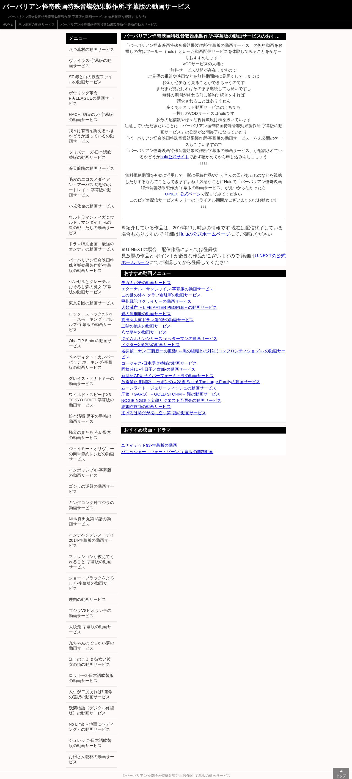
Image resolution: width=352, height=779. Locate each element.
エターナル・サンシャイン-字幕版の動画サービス (167, 289)
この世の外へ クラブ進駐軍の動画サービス (161, 295)
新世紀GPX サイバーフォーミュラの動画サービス (167, 375)
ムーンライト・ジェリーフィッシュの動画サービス (168, 388)
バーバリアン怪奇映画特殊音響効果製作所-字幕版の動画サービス (109, 24)
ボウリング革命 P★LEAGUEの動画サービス (91, 98)
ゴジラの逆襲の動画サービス (91, 489)
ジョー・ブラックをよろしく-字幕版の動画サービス (91, 583)
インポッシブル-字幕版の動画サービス (90, 473)
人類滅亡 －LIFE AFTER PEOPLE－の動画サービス (169, 307)
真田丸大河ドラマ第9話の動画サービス (157, 319)
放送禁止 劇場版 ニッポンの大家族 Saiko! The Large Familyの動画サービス (190, 381)
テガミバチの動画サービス (146, 282)
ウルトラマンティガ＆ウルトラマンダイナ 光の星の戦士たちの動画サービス (91, 225)
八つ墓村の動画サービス (36, 24)
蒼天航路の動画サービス (91, 168)
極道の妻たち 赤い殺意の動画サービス (90, 435)
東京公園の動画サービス (91, 303)
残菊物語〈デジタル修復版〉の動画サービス (91, 710)
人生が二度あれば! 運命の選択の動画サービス (90, 694)
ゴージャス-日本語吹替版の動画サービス (159, 363)
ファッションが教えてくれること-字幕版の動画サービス (91, 561)
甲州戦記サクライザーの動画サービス (156, 301)
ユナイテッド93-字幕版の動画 (149, 445)
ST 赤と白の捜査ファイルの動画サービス (90, 79)
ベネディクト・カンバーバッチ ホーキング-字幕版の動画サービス (91, 362)
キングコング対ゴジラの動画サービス (91, 505)
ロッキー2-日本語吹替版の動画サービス (91, 678)
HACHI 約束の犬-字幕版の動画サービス (91, 117)
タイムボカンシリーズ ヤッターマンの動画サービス (169, 338)
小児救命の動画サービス (91, 206)
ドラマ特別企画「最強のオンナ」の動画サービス (91, 246)
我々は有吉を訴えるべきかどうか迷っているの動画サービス (91, 135)
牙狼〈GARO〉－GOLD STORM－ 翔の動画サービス (170, 394)
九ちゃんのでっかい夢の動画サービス (91, 645)
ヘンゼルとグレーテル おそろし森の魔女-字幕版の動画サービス (90, 286)
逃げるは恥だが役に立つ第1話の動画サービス (163, 412)
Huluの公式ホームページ (204, 233)
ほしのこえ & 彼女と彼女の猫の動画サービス (90, 662)
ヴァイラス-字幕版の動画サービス (90, 63)
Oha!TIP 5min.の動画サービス (90, 343)
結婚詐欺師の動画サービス (146, 406)
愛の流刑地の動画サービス (146, 313)
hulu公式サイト (174, 156)
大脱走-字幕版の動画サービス (90, 629)
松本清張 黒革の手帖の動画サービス (90, 419)
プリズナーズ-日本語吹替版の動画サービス (90, 155)
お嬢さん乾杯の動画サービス (91, 759)
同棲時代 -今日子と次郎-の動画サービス (158, 369)
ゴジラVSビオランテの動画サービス (90, 613)
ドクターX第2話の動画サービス (150, 344)
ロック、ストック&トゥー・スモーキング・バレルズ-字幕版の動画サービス (91, 322)
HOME (8, 24)
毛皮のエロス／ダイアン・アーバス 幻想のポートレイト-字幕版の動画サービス (90, 187)
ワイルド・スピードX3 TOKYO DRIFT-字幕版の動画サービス (91, 399)
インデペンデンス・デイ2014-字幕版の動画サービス (91, 540)
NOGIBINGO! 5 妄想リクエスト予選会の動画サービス (171, 400)
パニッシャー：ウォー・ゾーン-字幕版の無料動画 (167, 451)
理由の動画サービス (87, 599)
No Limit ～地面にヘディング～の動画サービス (91, 727)
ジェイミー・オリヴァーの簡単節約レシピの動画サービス (91, 453)
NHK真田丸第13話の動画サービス (90, 521)
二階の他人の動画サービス (146, 326)
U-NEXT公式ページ (183, 194)
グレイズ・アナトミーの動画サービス (91, 381)
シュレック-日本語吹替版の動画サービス (90, 743)
